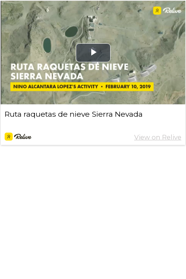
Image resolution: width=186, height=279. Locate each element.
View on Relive (157, 137)
